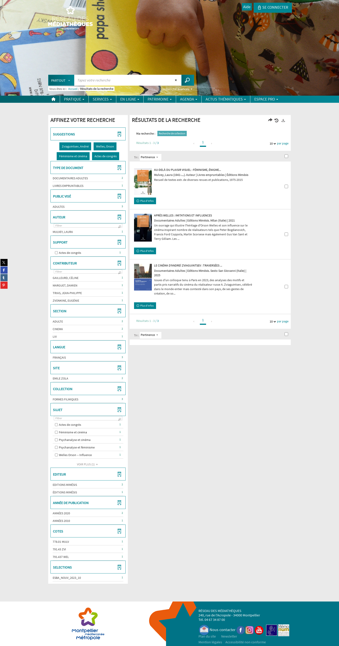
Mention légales (210, 642)
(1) (88, 464)
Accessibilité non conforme (245, 642)
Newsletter (229, 636)
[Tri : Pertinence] (150, 157)
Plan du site (207, 636)
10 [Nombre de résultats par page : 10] (272, 144)
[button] (75, 146)
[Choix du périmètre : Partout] (61, 80)
